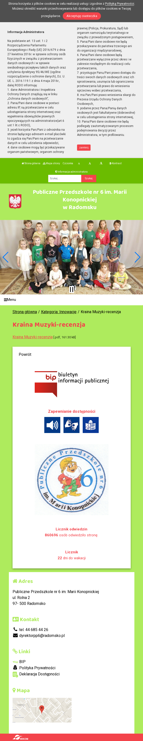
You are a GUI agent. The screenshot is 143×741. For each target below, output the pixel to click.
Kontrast (115, 163)
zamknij (84, 147)
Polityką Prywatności (119, 3)
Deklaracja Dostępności (36, 674)
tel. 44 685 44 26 (30, 629)
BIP (19, 661)
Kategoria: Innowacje (59, 311)
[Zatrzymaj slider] (71, 289)
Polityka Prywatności (34, 667)
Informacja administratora (71, 171)
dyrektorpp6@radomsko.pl (39, 635)
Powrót (25, 354)
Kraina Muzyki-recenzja (33, 337)
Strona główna (31, 163)
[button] (5, 257)
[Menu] (71, 300)
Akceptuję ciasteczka (81, 16)
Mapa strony (51, 163)
